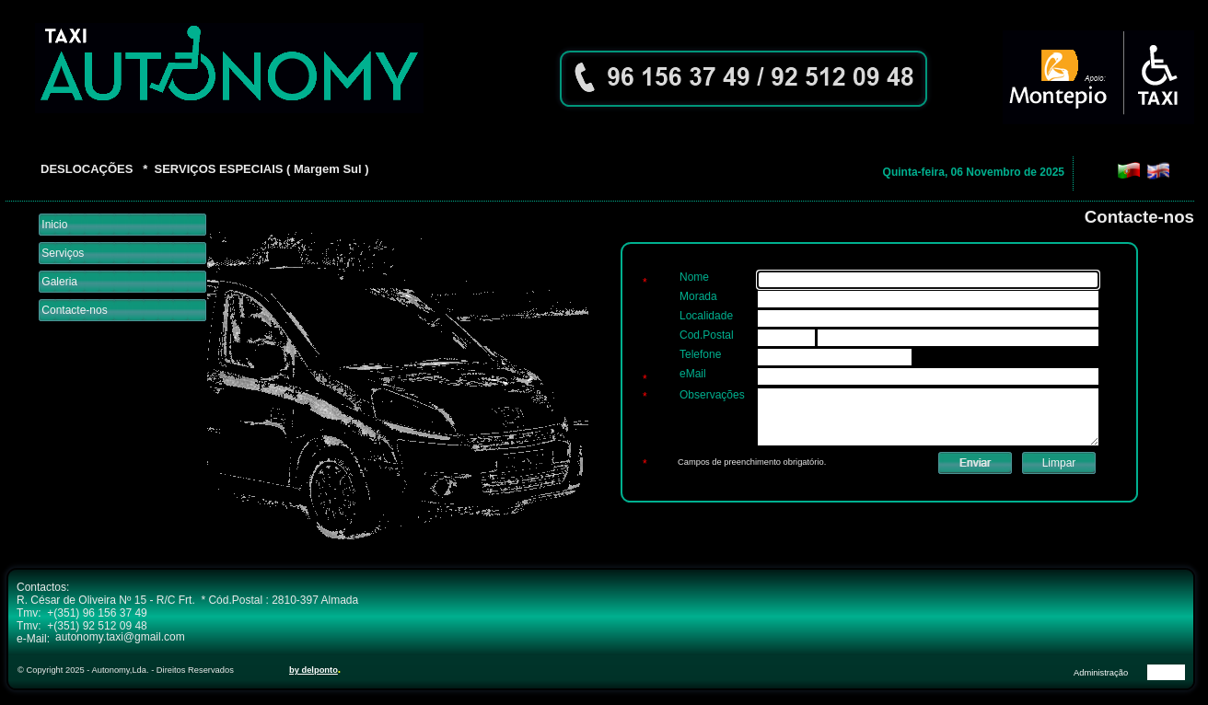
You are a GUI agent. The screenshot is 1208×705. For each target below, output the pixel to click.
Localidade (706, 315)
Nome (694, 277)
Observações (712, 394)
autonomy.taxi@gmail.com (120, 636)
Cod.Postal (707, 335)
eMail (693, 373)
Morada (698, 296)
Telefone (700, 354)
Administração (1101, 672)
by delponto (313, 670)
